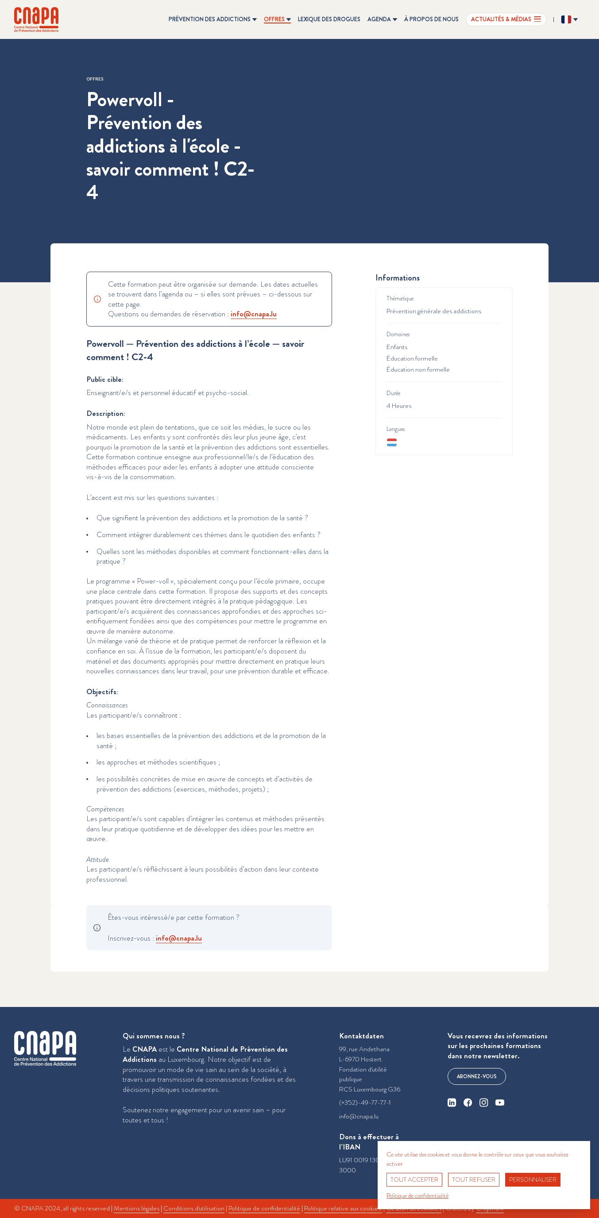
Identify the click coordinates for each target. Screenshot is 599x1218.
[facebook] (468, 1102)
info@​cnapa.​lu (254, 313)
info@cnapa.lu (359, 1116)
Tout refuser (473, 1179)
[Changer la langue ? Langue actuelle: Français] (569, 19)
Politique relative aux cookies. (343, 1208)
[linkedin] (452, 1102)
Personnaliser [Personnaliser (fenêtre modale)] (532, 1179)
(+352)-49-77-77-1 (365, 1102)
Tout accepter (414, 1179)
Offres (94, 79)
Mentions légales (136, 1208)
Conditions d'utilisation (193, 1208)
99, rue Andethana (364, 1049)
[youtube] (499, 1102)
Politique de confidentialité (264, 1208)
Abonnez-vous (477, 1076)
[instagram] (483, 1102)
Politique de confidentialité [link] (417, 1195)
